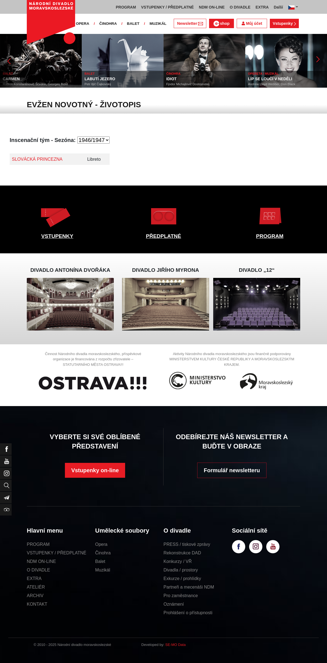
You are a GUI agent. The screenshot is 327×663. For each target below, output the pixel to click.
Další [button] (278, 7)
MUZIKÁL (157, 24)
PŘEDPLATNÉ (163, 236)
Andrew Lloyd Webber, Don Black (271, 84)
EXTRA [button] (261, 7)
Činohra (103, 553)
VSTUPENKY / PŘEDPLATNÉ (56, 553)
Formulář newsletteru (232, 470)
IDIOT (171, 79)
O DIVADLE (38, 570)
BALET (133, 24)
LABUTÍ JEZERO (100, 79)
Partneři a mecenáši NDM (189, 587)
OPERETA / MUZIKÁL (263, 73)
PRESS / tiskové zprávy (187, 544)
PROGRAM (269, 236)
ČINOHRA (108, 24)
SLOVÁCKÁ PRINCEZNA (37, 159)
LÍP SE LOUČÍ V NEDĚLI (270, 79)
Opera (101, 544)
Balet (100, 561)
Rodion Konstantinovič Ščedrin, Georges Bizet (35, 84)
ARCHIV (35, 595)
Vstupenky (284, 23)
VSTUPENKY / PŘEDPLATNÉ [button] (167, 7)
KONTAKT (37, 604)
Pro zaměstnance (181, 595)
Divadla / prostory (181, 570)
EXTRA (34, 578)
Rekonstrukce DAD (182, 553)
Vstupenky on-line (95, 470)
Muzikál (102, 570)
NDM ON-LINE (41, 561)
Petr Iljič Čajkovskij (98, 84)
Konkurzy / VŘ (178, 561)
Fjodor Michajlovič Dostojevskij (188, 84)
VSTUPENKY (57, 236)
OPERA (82, 24)
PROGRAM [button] (126, 7)
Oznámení (174, 604)
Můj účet (252, 23)
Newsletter (190, 23)
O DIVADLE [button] (240, 7)
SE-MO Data (175, 645)
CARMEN (11, 79)
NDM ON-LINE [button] (212, 7)
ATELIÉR (36, 587)
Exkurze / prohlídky (182, 578)
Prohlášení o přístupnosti (188, 612)
